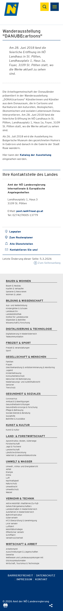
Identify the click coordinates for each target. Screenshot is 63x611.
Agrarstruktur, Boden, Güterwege (21, 441)
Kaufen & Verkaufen (15, 288)
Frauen (9, 364)
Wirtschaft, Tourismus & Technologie (22, 563)
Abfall (8, 469)
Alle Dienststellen (21, 243)
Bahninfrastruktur (14, 515)
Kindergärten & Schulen (16, 308)
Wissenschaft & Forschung (18, 322)
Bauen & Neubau (13, 285)
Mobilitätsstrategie (14, 529)
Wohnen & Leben (13, 294)
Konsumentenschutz (15, 376)
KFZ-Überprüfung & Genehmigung (21, 520)
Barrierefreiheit (20, 575)
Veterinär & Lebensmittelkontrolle (21, 455)
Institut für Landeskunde (17, 317)
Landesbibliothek (13, 314)
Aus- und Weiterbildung (16, 305)
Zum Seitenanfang (47, 262)
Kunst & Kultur (12, 429)
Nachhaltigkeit (12, 480)
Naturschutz (11, 483)
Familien (9, 361)
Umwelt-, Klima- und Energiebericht (22, 466)
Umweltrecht (11, 486)
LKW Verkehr (12, 523)
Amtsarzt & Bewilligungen (17, 401)
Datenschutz (45, 575)
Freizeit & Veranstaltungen (18, 347)
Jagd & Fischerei (13, 446)
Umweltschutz (12, 489)
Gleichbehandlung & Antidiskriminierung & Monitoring (30, 367)
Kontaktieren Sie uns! (24, 249)
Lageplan (15, 231)
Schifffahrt (10, 535)
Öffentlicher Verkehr (15, 532)
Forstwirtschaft (13, 443)
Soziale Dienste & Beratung (18, 413)
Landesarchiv (12, 311)
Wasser (9, 492)
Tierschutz (10, 387)
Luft (8, 478)
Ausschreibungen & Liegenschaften (22, 551)
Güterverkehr (12, 517)
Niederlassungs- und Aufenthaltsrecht (23, 382)
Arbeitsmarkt (12, 549)
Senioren (10, 384)
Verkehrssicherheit (14, 538)
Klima (8, 475)
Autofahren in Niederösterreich (20, 512)
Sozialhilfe (10, 416)
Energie (9, 472)
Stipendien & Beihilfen (16, 320)
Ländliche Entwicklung (16, 452)
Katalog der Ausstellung (35, 154)
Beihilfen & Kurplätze (15, 419)
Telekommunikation (14, 336)
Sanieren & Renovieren (16, 291)
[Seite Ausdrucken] (5, 606)
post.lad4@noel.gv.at (29, 211)
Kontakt (41, 579)
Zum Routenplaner (21, 237)
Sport (8, 350)
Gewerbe (10, 554)
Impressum (24, 579)
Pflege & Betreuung (14, 410)
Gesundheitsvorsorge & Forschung (21, 407)
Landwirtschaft (12, 449)
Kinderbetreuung (13, 373)
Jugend (9, 370)
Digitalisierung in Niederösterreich (21, 333)
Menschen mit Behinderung (18, 379)
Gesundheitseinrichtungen (18, 404)
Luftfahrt (10, 526)
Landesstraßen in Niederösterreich (21, 509)
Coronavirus (11, 398)
